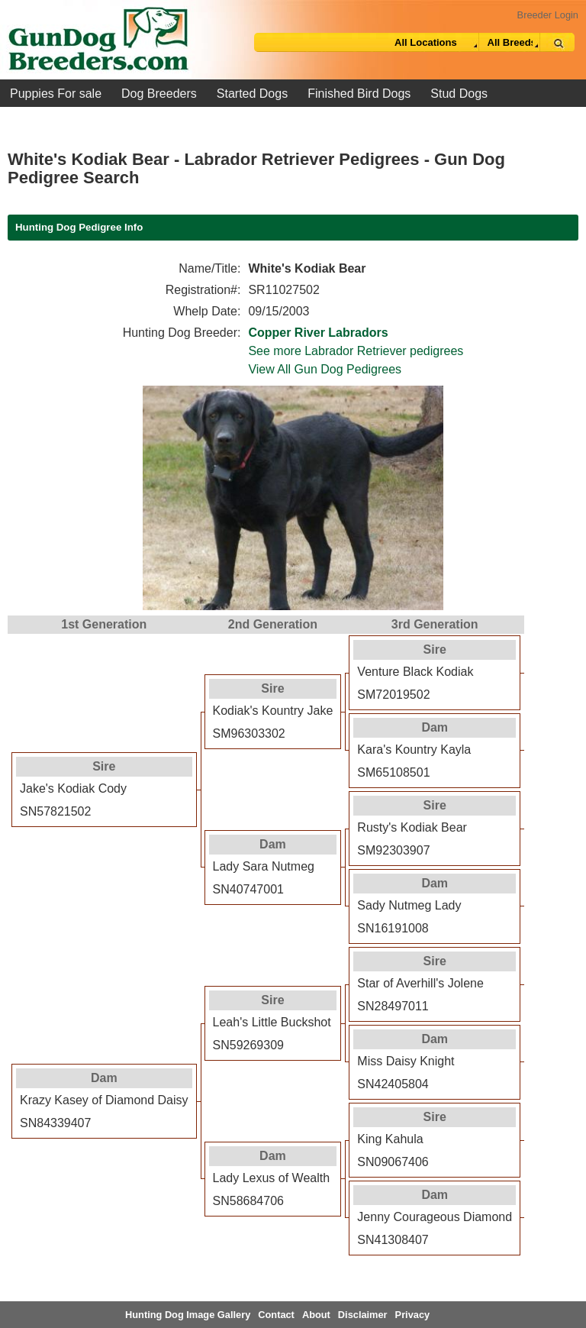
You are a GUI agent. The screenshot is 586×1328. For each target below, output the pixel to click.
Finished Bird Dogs (359, 93)
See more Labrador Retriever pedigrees (355, 350)
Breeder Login (547, 15)
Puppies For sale (55, 93)
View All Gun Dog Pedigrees (324, 369)
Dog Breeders (159, 93)
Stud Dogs (459, 93)
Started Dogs (252, 93)
